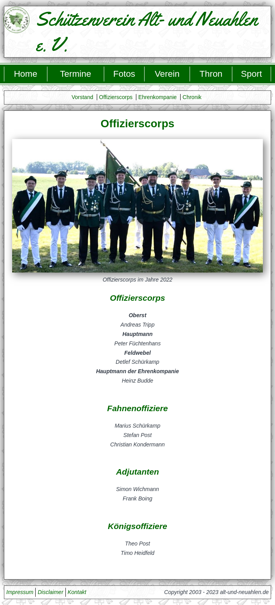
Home (25, 74)
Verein (167, 74)
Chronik (192, 97)
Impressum (19, 592)
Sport (251, 74)
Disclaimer (50, 592)
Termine (75, 74)
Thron (211, 74)
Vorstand (82, 97)
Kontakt (77, 592)
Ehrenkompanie (157, 97)
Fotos (124, 74)
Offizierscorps (115, 97)
